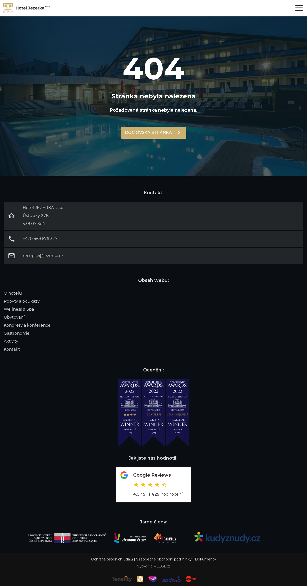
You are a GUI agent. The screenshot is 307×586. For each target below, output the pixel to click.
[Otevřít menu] (299, 8)
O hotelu (13, 293)
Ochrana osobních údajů (112, 559)
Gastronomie (16, 333)
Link (26, 8)
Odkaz (153, 484)
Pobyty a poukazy (22, 301)
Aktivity (11, 341)
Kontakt (12, 349)
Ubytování (14, 317)
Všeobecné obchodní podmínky (164, 559)
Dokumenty (205, 559)
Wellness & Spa (19, 309)
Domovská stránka (148, 132)
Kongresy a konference (27, 325)
